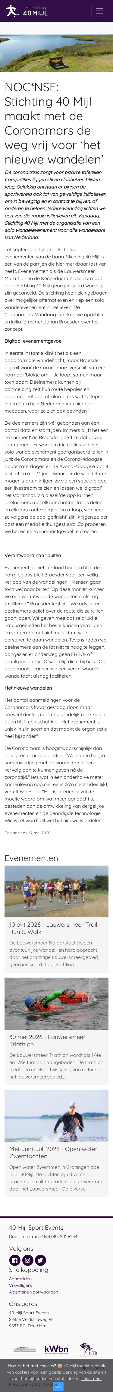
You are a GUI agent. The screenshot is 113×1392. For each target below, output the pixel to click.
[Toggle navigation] (99, 11)
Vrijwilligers (20, 1285)
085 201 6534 (64, 1236)
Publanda (95, 1367)
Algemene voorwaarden (33, 1292)
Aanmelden (20, 1278)
